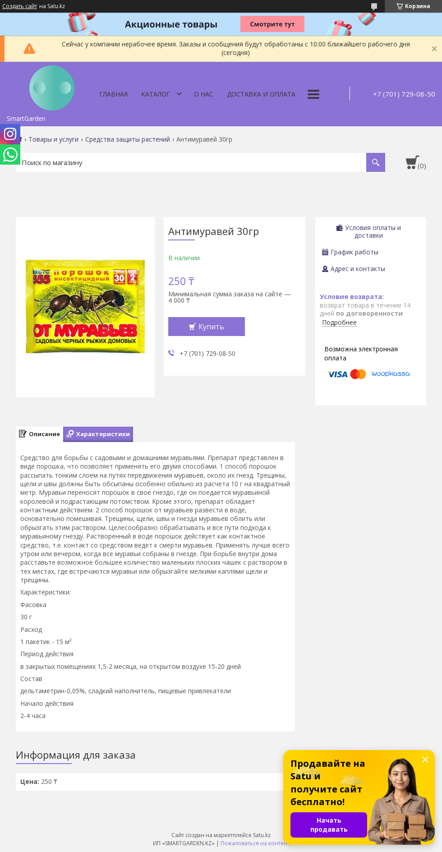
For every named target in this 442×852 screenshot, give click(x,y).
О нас (203, 94)
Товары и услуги (53, 139)
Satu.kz (262, 835)
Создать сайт (19, 6)
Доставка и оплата (261, 94)
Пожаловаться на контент (255, 843)
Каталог (155, 94)
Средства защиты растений (127, 139)
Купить (211, 327)
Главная (113, 94)
